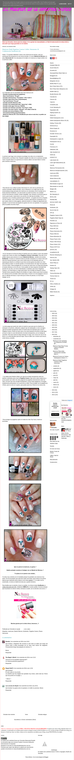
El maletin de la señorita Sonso (36, 9)
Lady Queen (53, 160)
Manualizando (53, 459)
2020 (53, 325)
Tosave (52, 278)
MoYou (52, 197)
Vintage (52, 289)
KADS (51, 154)
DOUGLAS (53, 125)
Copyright (62, 751)
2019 (53, 327)
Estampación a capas (55, 139)
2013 (53, 394)
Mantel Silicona (18, 631)
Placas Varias (53, 244)
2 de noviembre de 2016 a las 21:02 (26, 657)
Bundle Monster (54, 94)
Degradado (53, 110)
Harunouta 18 (25, 187)
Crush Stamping (54, 107)
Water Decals (53, 291)
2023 (53, 318)
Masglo (52, 189)
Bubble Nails (53, 91)
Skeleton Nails (54, 443)
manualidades (53, 181)
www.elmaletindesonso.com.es (22, 745)
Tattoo (51, 270)
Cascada (52, 96)
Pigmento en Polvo (55, 223)
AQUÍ (17, 204)
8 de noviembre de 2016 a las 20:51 (28, 685)
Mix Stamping (53, 194)
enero (55, 387)
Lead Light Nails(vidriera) (56, 162)
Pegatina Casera (33, 631)
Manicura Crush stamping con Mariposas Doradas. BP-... (60, 342)
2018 (53, 329)
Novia (51, 204)
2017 (53, 332)
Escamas (52, 131)
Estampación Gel (54, 141)
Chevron (52, 99)
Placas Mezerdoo (54, 236)
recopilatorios (53, 252)
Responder (8, 652)
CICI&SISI (52, 104)
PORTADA (47, 750)
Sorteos (52, 265)
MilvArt (52, 191)
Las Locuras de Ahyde (12, 685)
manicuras (11, 631)
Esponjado (53, 136)
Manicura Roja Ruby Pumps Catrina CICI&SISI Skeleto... (60, 347)
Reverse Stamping (55, 255)
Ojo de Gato (53, 210)
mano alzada (53, 175)
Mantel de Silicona (28, 257)
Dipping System (54, 112)
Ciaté (51, 102)
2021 (53, 322)
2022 (53, 320)
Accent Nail (53, 67)
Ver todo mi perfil (54, 429)
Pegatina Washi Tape (55, 218)
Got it (69, 4)
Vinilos (52, 286)
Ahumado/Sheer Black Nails (57, 73)
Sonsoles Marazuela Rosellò (27, 740)
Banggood (52, 75)
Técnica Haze (53, 276)
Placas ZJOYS (54, 247)
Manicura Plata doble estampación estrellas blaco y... (59, 353)
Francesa (52, 147)
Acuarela (52, 70)
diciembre (56, 336)
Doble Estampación (55, 118)
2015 (53, 390)
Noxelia (8, 641)
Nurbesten (26, 631)
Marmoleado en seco (55, 186)
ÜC (51, 281)
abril (54, 380)
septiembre (56, 368)
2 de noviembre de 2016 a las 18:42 (19, 641)
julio (54, 373)
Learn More (62, 4)
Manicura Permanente (56, 168)
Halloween (53, 149)
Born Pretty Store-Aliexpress (57, 89)
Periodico (52, 220)
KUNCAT (52, 157)
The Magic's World (11, 657)
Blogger (46, 757)
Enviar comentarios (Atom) (29, 719)
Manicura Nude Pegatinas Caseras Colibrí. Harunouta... (60, 362)
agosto (55, 370)
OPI (51, 212)
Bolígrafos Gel (54, 81)
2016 (53, 334)
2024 (53, 315)
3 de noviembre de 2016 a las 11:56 (23, 668)
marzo (55, 382)
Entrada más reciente (9, 714)
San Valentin (53, 260)
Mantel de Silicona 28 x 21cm (11, 114)
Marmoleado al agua (55, 183)
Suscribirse (55, 414)
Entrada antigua (42, 714)
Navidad (52, 199)
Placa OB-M (53, 226)
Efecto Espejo (53, 128)
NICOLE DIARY (54, 202)
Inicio (26, 714)
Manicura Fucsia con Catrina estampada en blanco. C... (60, 357)
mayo (55, 377)
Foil (51, 144)
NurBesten (14, 192)
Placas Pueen (53, 239)
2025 (53, 313)
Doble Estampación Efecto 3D (58, 120)
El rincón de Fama (55, 448)
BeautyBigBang (54, 78)
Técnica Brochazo (55, 273)
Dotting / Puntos (54, 123)
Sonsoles (54, 427)
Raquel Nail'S (9, 668)
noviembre (56, 338)
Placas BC (53, 228)
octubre (55, 366)
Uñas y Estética (54, 284)
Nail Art (28, 198)
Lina (51, 165)
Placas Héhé (53, 234)
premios (52, 249)
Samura (52, 257)
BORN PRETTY (54, 83)
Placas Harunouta (55, 231)
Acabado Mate (54, 65)
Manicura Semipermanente (57, 170)
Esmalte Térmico (54, 133)
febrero (55, 384)
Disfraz (52, 115)
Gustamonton (53, 462)
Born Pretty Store (54, 86)
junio (54, 375)
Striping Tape (53, 268)
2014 (53, 392)
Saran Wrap (53, 262)
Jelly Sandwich (54, 152)
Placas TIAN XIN (54, 241)
